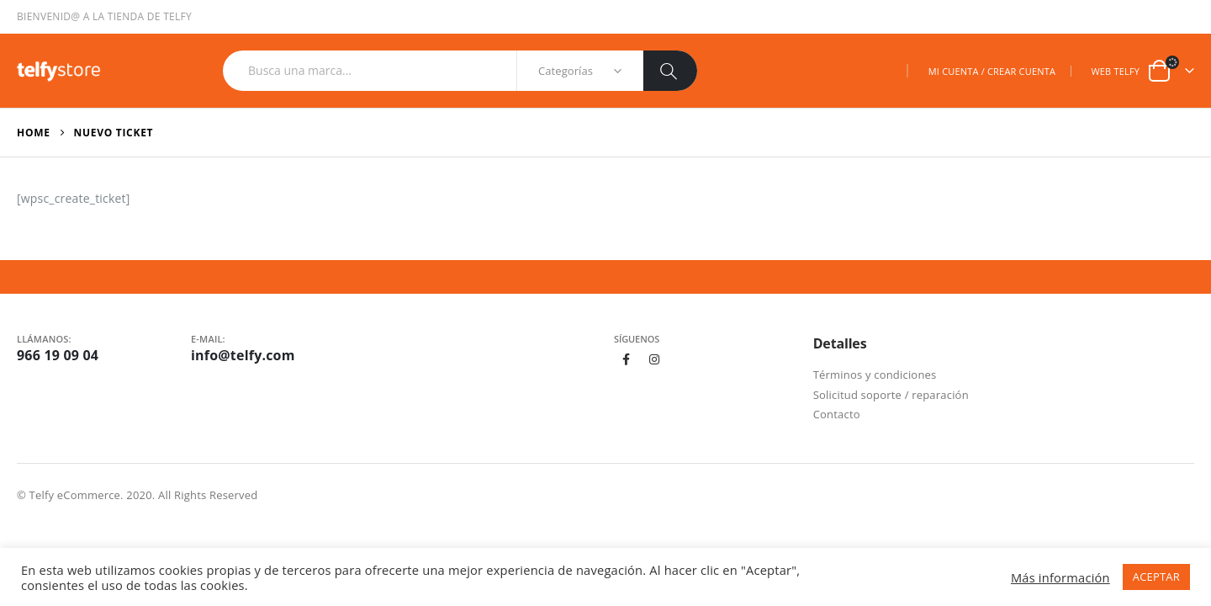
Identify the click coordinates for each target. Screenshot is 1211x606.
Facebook (626, 359)
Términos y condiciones (875, 374)
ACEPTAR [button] (1156, 576)
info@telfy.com (243, 355)
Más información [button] (1060, 577)
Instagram (655, 359)
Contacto (836, 414)
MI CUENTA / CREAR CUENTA (991, 71)
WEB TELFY (1115, 71)
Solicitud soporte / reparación (891, 394)
